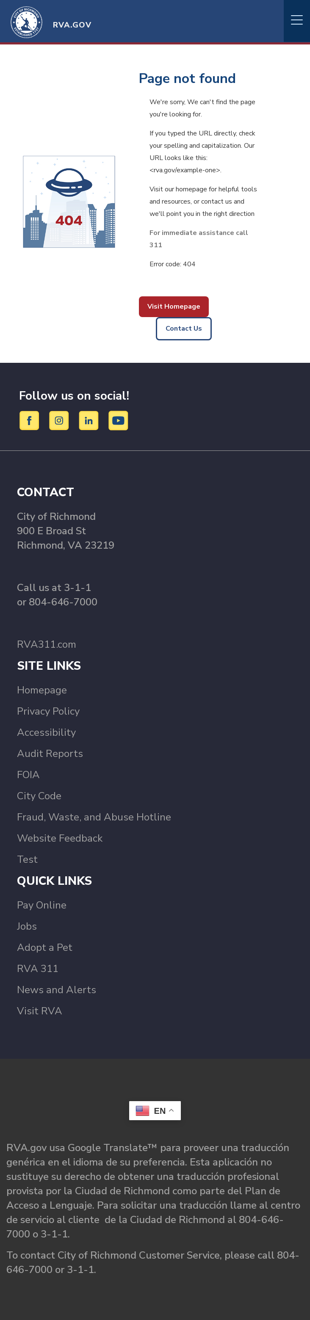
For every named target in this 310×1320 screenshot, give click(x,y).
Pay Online (41, 905)
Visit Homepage (173, 306)
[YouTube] (118, 420)
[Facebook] (30, 420)
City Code (39, 796)
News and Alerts (56, 990)
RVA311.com (46, 644)
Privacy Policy (48, 711)
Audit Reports (50, 753)
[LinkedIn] (90, 420)
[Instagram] (60, 420)
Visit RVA (39, 1011)
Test (27, 859)
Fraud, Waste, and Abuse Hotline (94, 817)
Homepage (42, 690)
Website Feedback (59, 838)
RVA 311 (37, 968)
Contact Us (184, 328)
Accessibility (46, 732)
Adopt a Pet (44, 947)
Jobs (27, 926)
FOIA (28, 775)
